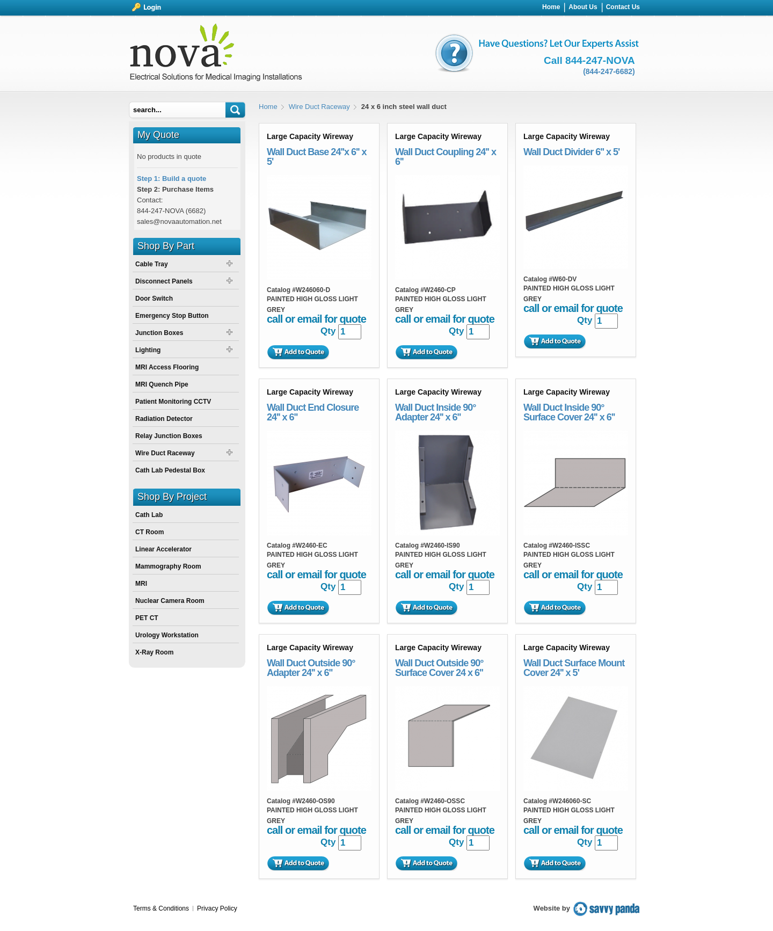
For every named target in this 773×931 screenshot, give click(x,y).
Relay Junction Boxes (168, 436)
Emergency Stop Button (172, 315)
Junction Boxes (159, 333)
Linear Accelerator (163, 549)
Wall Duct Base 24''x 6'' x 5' (317, 157)
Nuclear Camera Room (170, 601)
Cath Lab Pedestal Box (170, 470)
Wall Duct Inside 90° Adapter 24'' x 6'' (435, 412)
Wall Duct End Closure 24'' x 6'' (313, 412)
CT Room (149, 532)
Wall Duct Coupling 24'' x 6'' (445, 157)
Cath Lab (149, 515)
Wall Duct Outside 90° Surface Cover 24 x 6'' (439, 668)
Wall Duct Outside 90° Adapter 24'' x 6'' (311, 668)
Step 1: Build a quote (171, 178)
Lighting (148, 350)
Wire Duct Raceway (319, 107)
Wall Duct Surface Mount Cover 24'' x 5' (573, 668)
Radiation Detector (164, 419)
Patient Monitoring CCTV (173, 401)
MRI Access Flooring (167, 367)
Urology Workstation (167, 635)
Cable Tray (151, 264)
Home (268, 107)
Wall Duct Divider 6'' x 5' (571, 152)
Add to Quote (298, 352)
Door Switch (154, 298)
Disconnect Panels (164, 281)
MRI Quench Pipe (161, 384)
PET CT (146, 618)
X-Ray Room (154, 652)
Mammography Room (168, 566)
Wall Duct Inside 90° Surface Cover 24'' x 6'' (569, 412)
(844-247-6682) (609, 71)
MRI (141, 583)
